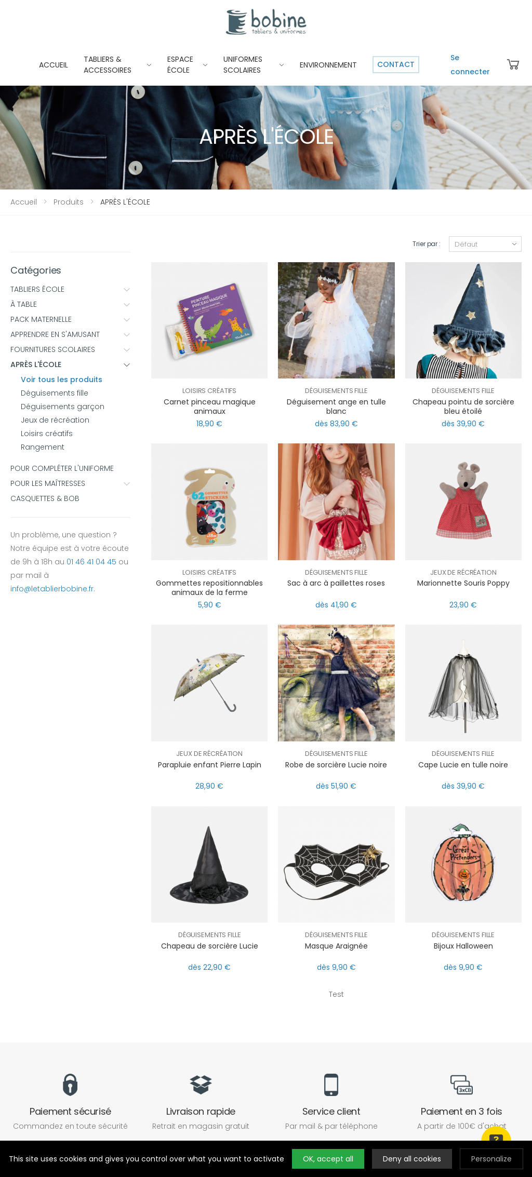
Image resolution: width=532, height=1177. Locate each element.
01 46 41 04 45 (91, 562)
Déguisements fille (54, 393)
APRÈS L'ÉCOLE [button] (70, 364)
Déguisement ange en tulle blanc (336, 406)
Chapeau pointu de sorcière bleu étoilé (463, 406)
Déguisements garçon (62, 406)
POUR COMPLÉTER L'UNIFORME (62, 468)
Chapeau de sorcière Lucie (209, 946)
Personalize (491, 1159)
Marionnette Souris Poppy (463, 583)
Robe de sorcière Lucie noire (336, 765)
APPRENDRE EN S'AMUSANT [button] (70, 334)
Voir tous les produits (61, 379)
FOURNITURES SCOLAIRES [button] (70, 349)
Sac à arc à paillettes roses (336, 583)
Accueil (23, 202)
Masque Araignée (336, 946)
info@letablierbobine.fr (52, 589)
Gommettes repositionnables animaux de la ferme (209, 588)
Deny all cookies (412, 1159)
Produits (69, 202)
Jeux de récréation (55, 420)
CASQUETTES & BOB (44, 498)
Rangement (42, 447)
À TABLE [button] (70, 304)
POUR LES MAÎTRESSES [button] (70, 483)
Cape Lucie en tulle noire (463, 765)
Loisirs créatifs (47, 433)
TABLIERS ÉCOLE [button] (70, 289)
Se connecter (470, 64)
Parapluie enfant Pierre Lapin (209, 765)
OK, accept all (328, 1159)
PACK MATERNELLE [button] (70, 319)
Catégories (35, 270)
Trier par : (427, 243)
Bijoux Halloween (463, 946)
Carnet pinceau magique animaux (210, 406)
